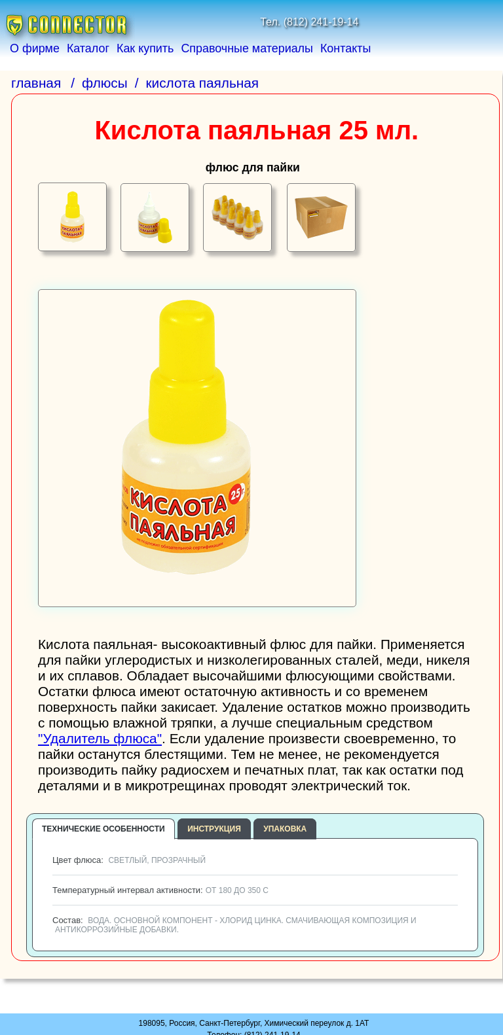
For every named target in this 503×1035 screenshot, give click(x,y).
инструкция (214, 828)
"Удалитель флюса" (100, 738)
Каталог (88, 48)
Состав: (233, 924)
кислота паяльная (202, 82)
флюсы (105, 82)
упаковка (285, 828)
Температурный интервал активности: (159, 890)
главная (36, 82)
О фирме (35, 48)
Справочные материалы (247, 48)
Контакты (345, 48)
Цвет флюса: (127, 860)
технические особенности (103, 828)
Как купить (145, 48)
